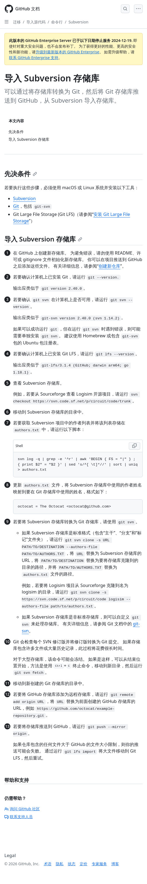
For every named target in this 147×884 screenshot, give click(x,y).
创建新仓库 (109, 266)
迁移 (17, 22)
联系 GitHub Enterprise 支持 (33, 57)
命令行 (57, 22)
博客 (115, 863)
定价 (83, 863)
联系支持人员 (18, 816)
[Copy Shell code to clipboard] (134, 446)
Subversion (78, 22)
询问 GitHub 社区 (22, 808)
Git (16, 206)
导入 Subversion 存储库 (43, 238)
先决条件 (20, 173)
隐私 (59, 863)
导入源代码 (35, 22)
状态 (71, 863)
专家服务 (99, 863)
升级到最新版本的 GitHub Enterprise (67, 51)
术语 (47, 863)
